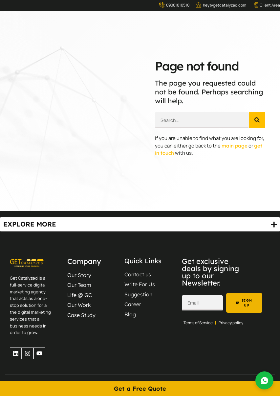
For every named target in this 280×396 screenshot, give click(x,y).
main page (235, 146)
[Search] (257, 120)
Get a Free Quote (140, 388)
